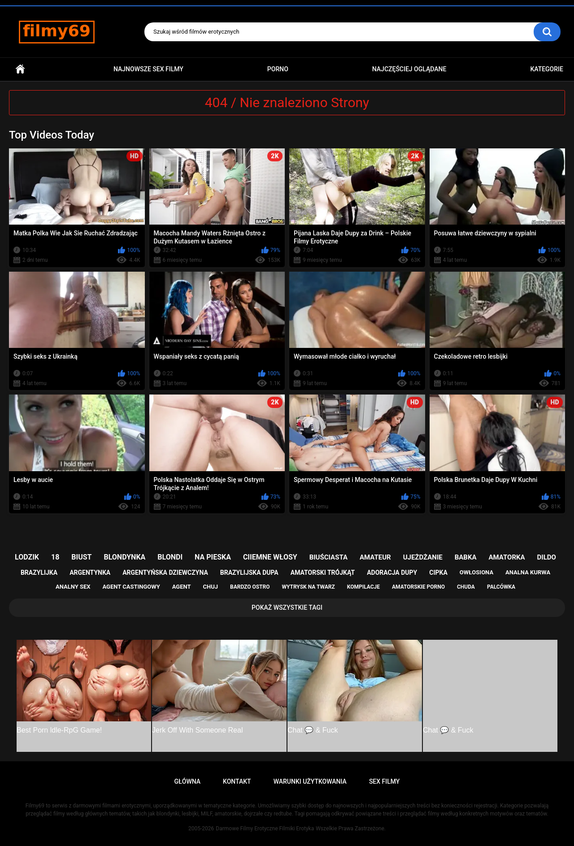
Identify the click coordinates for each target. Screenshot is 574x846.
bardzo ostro (250, 587)
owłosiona (476, 572)
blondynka (124, 557)
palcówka (501, 587)
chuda (466, 587)
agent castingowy (131, 586)
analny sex (73, 586)
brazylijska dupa (249, 572)
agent (181, 586)
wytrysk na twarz (308, 587)
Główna (20, 69)
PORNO (277, 69)
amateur (375, 557)
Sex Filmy (384, 781)
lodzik (27, 557)
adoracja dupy (392, 572)
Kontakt (237, 781)
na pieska (213, 557)
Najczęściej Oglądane (409, 69)
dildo (546, 557)
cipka (438, 572)
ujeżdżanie (423, 557)
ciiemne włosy (270, 557)
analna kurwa (527, 572)
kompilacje (363, 587)
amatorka (506, 557)
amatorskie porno (418, 587)
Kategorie (546, 69)
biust (81, 557)
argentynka (90, 572)
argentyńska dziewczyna (165, 572)
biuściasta (328, 557)
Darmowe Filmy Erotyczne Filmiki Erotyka (265, 828)
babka (466, 557)
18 (55, 557)
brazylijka (39, 572)
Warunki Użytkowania (310, 781)
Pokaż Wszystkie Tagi (287, 607)
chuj (210, 586)
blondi (170, 557)
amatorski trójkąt (323, 572)
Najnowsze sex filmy (148, 69)
